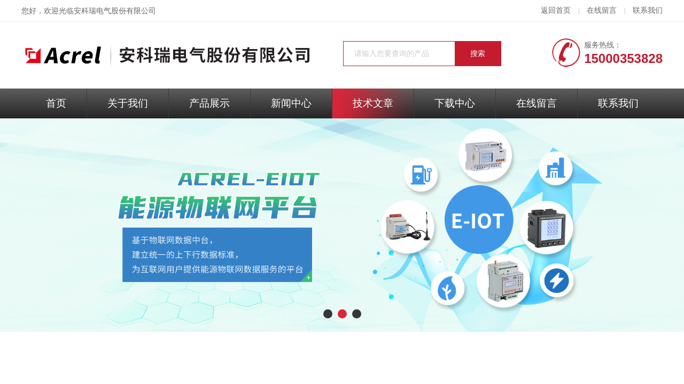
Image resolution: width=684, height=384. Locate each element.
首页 (56, 103)
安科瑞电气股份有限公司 (115, 11)
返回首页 (556, 10)
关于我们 (127, 103)
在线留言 (602, 10)
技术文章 (373, 103)
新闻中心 (291, 103)
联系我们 (648, 10)
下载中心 (454, 103)
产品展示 (209, 103)
